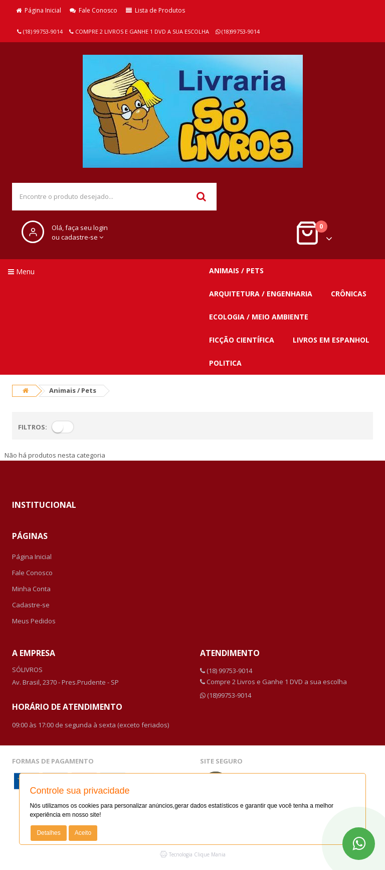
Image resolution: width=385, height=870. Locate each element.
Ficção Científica (241, 340)
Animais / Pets (236, 270)
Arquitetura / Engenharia (260, 293)
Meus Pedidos (34, 620)
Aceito (83, 832)
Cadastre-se (31, 604)
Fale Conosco (93, 10)
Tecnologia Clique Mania (197, 854)
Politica (225, 363)
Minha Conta (31, 588)
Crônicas (348, 293)
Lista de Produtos (155, 10)
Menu (21, 271)
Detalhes (48, 832)
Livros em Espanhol (331, 340)
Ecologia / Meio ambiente (258, 316)
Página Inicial (38, 10)
